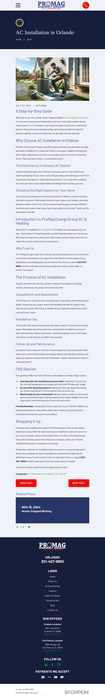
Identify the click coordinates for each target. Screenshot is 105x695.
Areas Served (52, 600)
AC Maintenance (35, 473)
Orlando (31, 125)
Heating (52, 591)
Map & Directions (52, 634)
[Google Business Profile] (46, 664)
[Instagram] (58, 664)
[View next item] (29, 527)
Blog (52, 605)
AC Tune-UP (60, 473)
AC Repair (49, 473)
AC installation (45, 229)
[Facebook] (52, 664)
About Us (52, 581)
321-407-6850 (52, 561)
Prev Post (26, 482)
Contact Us (52, 610)
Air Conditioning (52, 586)
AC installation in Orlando (76, 117)
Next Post (78, 482)
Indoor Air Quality (52, 595)
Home (52, 576)
